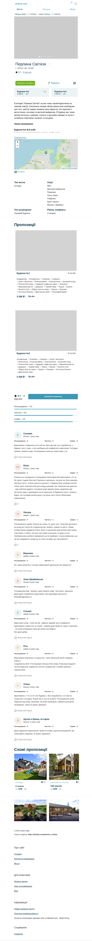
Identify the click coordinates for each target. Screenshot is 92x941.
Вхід (16, 891)
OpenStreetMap (72, 168)
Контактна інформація (24, 859)
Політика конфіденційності (26, 914)
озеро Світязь (44, 14)
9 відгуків (27, 72)
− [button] (17, 146)
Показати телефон (25, 83)
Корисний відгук (23, 457)
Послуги (46, 9)
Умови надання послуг (24, 909)
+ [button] (17, 142)
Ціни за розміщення (23, 886)
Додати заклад (21, 881)
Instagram (18, 934)
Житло (20, 9)
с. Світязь (56, 14)
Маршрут (54, 83)
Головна (18, 854)
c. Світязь (32, 14)
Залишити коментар (53, 396)
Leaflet (63, 168)
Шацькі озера (20, 14)
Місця (72, 9)
